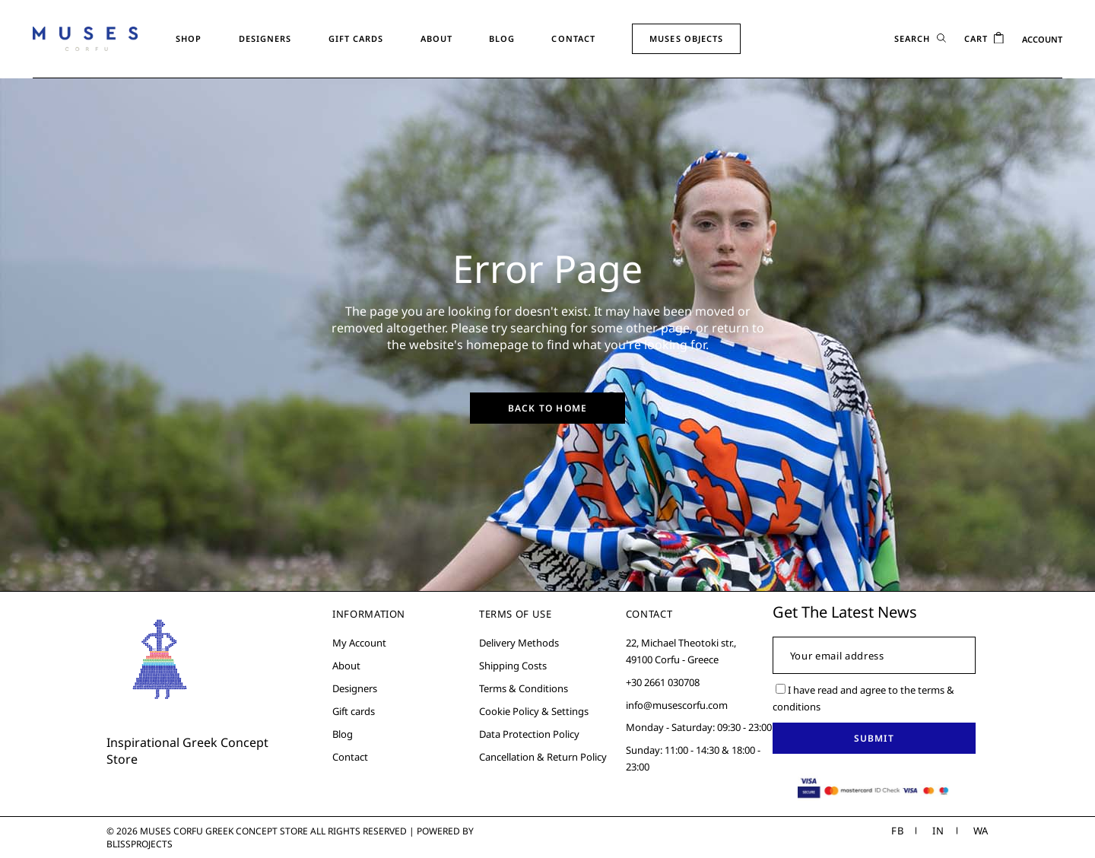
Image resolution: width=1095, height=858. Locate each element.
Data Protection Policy (529, 734)
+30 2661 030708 (663, 682)
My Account (359, 643)
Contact (350, 757)
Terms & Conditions (523, 688)
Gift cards (353, 711)
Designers (354, 688)
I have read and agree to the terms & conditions (863, 698)
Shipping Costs (513, 665)
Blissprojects (139, 843)
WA (981, 830)
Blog (342, 734)
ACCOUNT (1042, 39)
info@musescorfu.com (677, 705)
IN (938, 830)
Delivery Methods (519, 643)
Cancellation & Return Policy (543, 757)
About (346, 665)
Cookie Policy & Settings (534, 711)
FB (897, 830)
